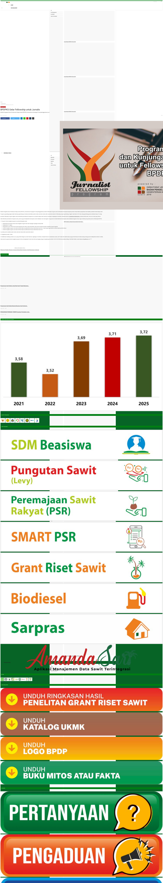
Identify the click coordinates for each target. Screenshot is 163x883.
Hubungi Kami (3, 1)
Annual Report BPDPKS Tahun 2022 (70, 111)
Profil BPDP (52, 14)
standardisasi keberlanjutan (74, 216)
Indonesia (155, 1)
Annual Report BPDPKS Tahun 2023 (70, 76)
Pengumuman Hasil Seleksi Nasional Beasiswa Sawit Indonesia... (14, 305)
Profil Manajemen (54, 12)
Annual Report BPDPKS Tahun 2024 (70, 41)
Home (12, 5)
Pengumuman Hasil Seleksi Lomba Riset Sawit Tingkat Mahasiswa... (14, 285)
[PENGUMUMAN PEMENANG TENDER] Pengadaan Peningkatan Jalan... (15, 312)
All (51, 10)
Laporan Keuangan (54, 16)
